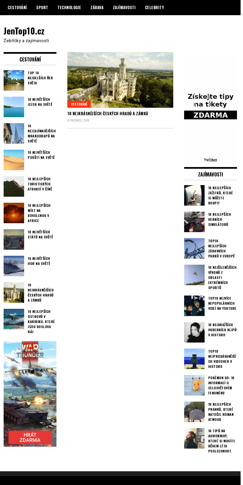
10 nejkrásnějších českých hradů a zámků (107, 113)
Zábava (97, 7)
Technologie (69, 7)
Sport (42, 7)
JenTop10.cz (24, 30)
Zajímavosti (124, 7)
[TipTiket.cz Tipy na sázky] (210, 159)
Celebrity (154, 7)
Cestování (17, 7)
